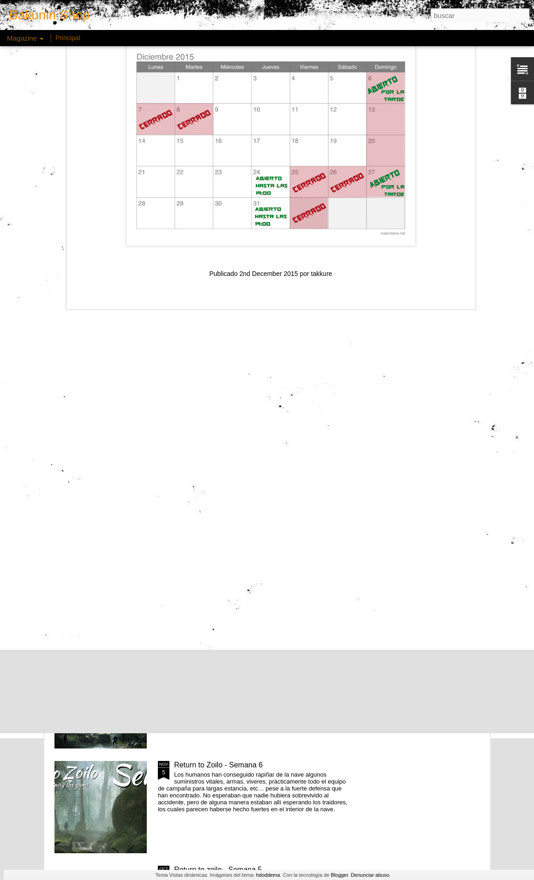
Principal (67, 38)
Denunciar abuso (370, 875)
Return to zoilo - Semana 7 (218, 660)
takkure (321, 156)
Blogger (339, 875)
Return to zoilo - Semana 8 (218, 555)
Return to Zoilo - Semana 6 (218, 765)
